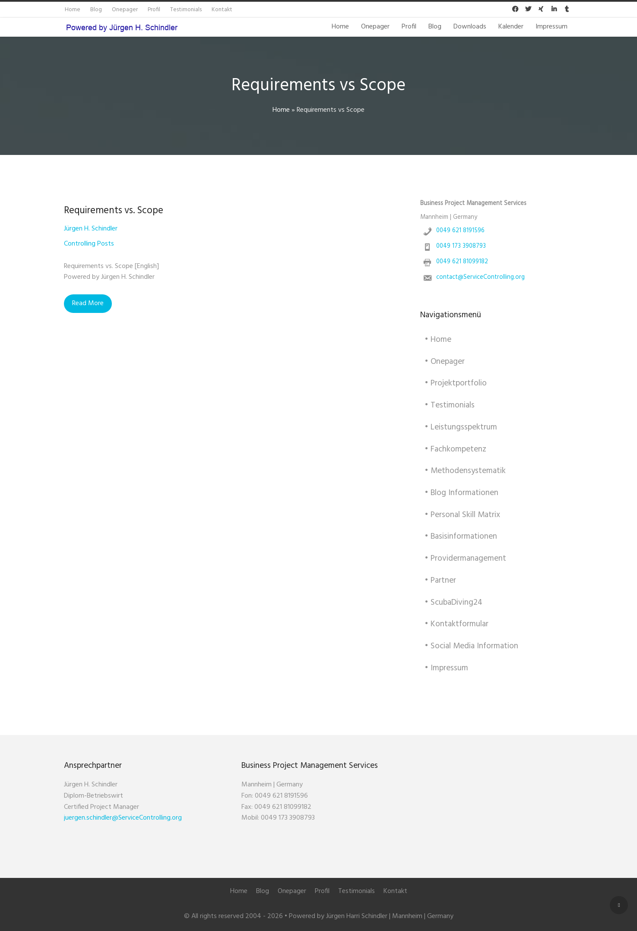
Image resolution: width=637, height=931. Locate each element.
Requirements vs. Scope (113, 210)
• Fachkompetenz (455, 449)
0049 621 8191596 (460, 231)
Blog (434, 26)
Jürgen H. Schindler (90, 228)
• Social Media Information (471, 646)
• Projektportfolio (456, 383)
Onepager (375, 26)
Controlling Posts (89, 243)
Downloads (469, 26)
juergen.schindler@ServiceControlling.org (123, 818)
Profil (409, 26)
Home (340, 26)
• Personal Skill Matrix (462, 514)
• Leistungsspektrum (461, 427)
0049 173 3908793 (461, 246)
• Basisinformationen (461, 536)
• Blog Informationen (461, 492)
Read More (88, 303)
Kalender (510, 26)
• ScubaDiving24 (453, 602)
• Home (438, 339)
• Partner (440, 580)
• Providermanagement (465, 558)
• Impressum (446, 668)
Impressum (551, 26)
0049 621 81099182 (462, 262)
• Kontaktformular (456, 624)
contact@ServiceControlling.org (480, 277)
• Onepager (445, 361)
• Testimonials (450, 405)
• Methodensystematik (465, 470)
